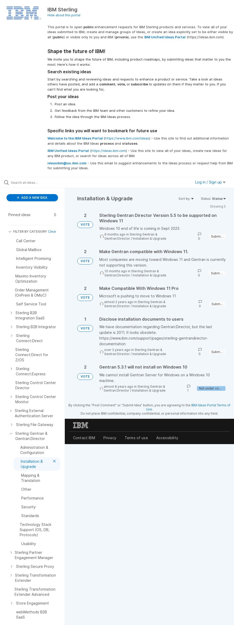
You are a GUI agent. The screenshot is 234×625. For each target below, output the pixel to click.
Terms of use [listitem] (136, 438)
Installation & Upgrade (149, 238)
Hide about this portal (63, 15)
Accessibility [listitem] (167, 438)
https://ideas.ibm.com (108, 151)
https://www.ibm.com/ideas (127, 138)
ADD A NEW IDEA (32, 198)
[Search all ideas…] (35, 182)
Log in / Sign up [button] (210, 182)
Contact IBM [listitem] (84, 438)
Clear (52, 231)
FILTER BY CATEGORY (27, 231)
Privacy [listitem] (109, 438)
